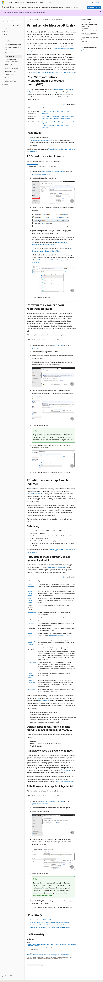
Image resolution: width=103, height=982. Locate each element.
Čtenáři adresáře (66, 770)
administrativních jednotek (35, 494)
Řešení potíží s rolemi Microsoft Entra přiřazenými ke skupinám (50, 927)
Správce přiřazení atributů (30, 593)
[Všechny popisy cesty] (28, 19)
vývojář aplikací (36, 348)
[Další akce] (74, 19)
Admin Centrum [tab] (32, 166)
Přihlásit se (98, 2)
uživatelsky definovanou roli (56, 567)
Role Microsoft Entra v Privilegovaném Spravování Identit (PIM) (89, 24)
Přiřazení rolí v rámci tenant (89, 31)
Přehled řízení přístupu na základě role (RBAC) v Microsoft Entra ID (53, 72)
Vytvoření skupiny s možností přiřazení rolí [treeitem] (12, 60)
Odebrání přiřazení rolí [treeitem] (11, 65)
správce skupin (32, 612)
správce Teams (32, 662)
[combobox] (12, 22)
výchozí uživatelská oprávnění (63, 781)
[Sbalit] (22, 18)
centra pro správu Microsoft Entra (52, 171)
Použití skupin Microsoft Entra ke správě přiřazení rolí (47, 925)
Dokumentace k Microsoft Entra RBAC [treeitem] (12, 27)
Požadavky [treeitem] (8, 41)
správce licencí (32, 623)
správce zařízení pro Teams (31, 675)
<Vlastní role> (31, 689)
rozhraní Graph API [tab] (53, 166)
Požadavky (84, 28)
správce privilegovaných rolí (40, 174)
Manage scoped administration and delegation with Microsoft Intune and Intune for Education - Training (51, 944)
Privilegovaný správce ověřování (31, 642)
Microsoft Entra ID (37, 19)
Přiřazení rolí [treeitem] (10, 56)
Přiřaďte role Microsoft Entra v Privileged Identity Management (50, 922)
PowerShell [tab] (42, 166)
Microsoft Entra (58, 345)
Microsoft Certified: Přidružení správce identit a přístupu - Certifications (48, 954)
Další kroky (84, 41)
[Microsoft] (3, 2)
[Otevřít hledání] (92, 2)
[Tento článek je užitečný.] (82, 50)
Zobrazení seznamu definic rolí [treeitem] (13, 44)
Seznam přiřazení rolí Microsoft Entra (42, 920)
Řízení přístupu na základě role (53, 19)
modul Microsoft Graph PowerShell (41, 140)
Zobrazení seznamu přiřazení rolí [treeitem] (13, 48)
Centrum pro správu (94, 7)
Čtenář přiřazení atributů (30, 600)
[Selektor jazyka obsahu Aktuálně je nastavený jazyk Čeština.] (6, 979)
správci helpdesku (44, 701)
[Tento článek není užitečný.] (84, 50)
